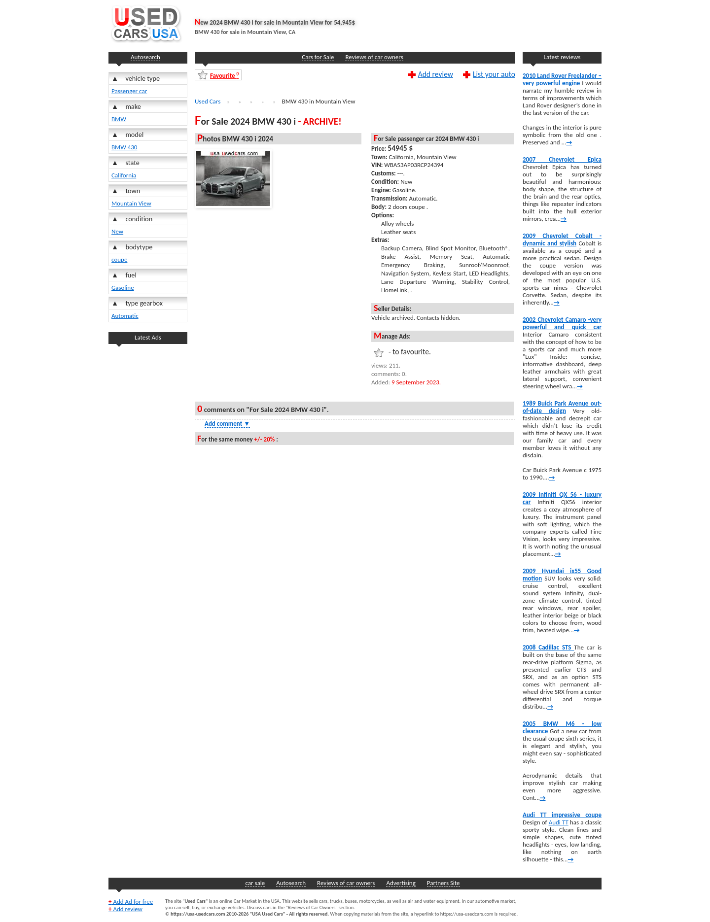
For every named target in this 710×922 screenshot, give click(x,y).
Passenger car (129, 91)
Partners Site (443, 883)
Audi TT (558, 822)
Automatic (125, 315)
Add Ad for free (130, 901)
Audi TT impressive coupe (562, 815)
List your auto (494, 73)
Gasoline (122, 287)
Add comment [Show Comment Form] (227, 423)
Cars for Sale (318, 57)
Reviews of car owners (374, 57)
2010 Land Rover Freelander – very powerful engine (562, 79)
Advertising (400, 883)
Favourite (224, 75)
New (117, 231)
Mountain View (131, 203)
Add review (435, 73)
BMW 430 (124, 147)
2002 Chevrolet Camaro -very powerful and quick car (562, 323)
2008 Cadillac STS (548, 647)
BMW (118, 119)
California (123, 175)
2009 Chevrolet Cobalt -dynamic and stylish (562, 239)
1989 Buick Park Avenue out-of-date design (562, 407)
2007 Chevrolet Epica (562, 159)
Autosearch (145, 57)
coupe (119, 259)
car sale (255, 883)
